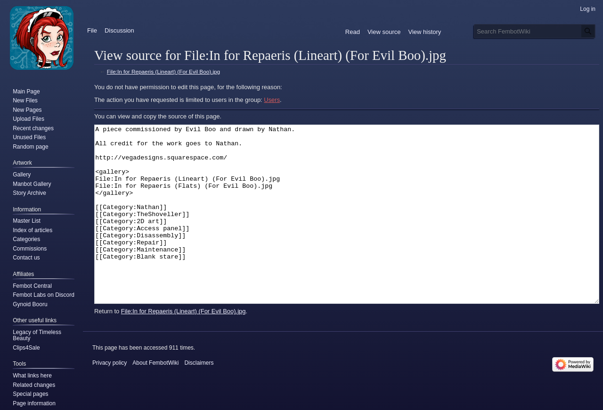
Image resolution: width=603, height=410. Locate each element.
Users (272, 99)
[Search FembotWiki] (534, 31)
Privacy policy (109, 398)
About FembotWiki (155, 398)
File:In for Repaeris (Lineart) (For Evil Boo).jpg (163, 71)
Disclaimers (198, 398)
